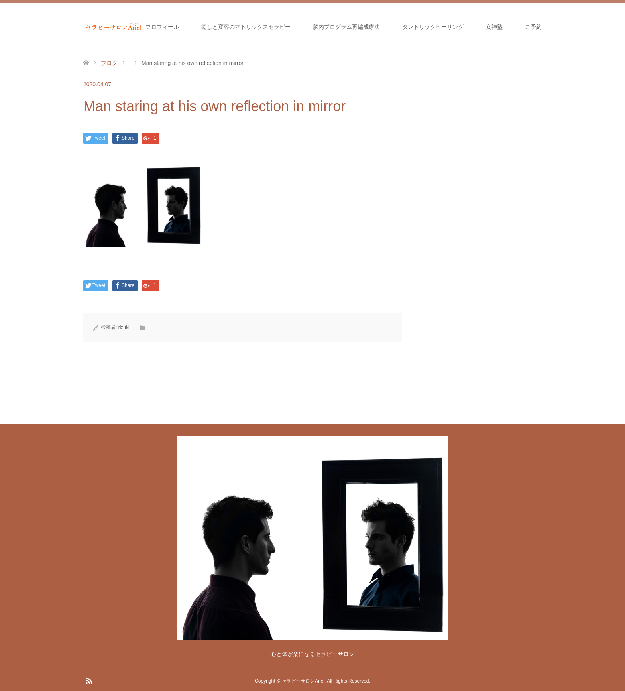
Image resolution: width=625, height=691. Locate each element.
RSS (89, 680)
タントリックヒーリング (433, 27)
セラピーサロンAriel (302, 681)
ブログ (109, 63)
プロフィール (162, 27)
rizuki (124, 327)
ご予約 (533, 27)
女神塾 (494, 27)
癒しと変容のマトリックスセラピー (246, 27)
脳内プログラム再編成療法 (346, 27)
